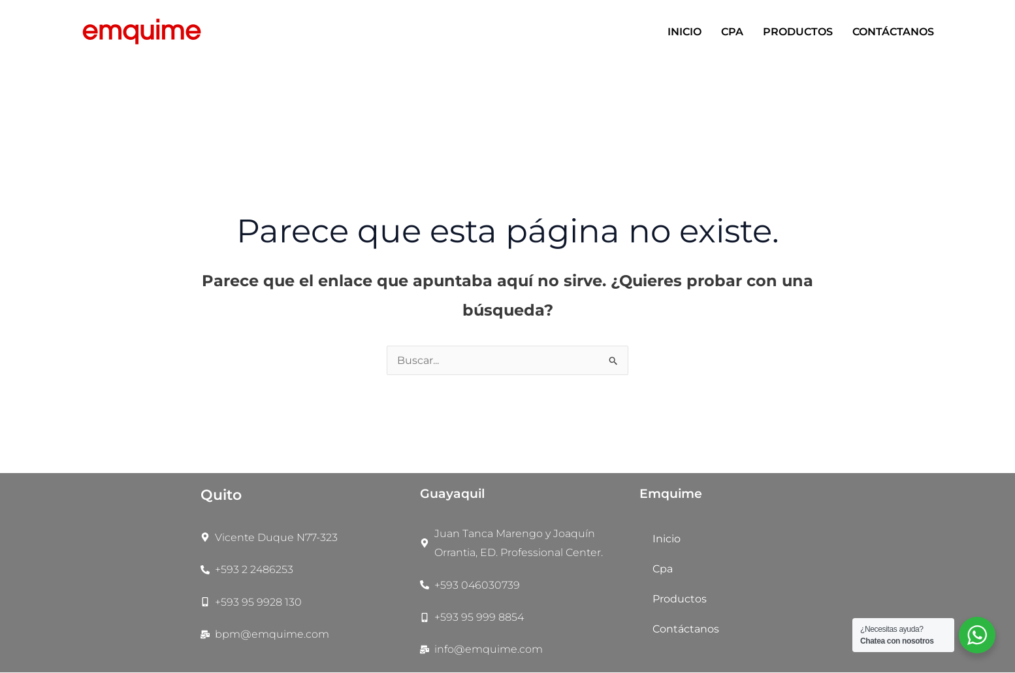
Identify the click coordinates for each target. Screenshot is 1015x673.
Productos (798, 31)
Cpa (732, 31)
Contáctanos (893, 31)
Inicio (684, 31)
